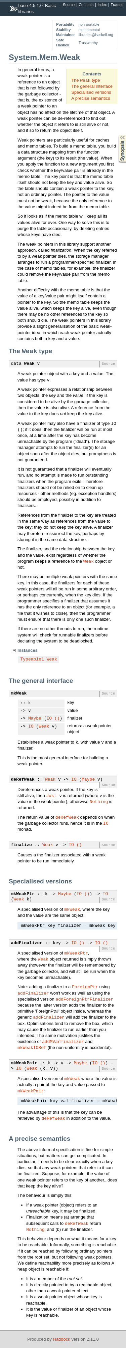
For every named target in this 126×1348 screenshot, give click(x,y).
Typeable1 (32, 659)
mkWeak (19, 694)
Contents (86, 5)
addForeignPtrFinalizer (84, 999)
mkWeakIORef (31, 1047)
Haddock (61, 1339)
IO (49, 719)
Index (102, 5)
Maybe (34, 719)
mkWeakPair (24, 1063)
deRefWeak (23, 780)
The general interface (92, 86)
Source (69, 5)
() (57, 719)
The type (85, 80)
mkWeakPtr (23, 894)
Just (51, 795)
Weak (29, 364)
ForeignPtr (85, 987)
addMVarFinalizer (63, 1041)
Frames (117, 5)
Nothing (99, 801)
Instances (27, 650)
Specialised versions (91, 92)
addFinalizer (27, 943)
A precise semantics (90, 98)
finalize (21, 845)
